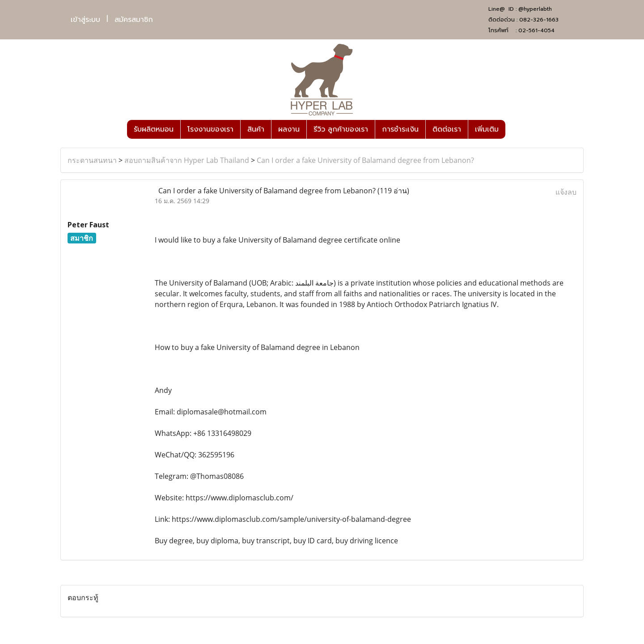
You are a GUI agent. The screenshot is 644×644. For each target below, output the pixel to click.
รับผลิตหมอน (154, 129)
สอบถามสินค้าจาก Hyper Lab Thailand (186, 160)
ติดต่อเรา (446, 129)
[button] (513, 129)
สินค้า (255, 129)
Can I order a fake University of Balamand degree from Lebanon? (365, 160)
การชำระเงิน (400, 129)
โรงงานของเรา (210, 129)
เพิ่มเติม (487, 129)
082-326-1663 (539, 20)
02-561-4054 (536, 30)
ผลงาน (289, 129)
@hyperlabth (535, 9)
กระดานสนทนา (92, 160)
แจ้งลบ (565, 192)
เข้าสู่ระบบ (85, 19)
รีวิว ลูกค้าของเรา (341, 129)
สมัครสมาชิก (133, 19)
